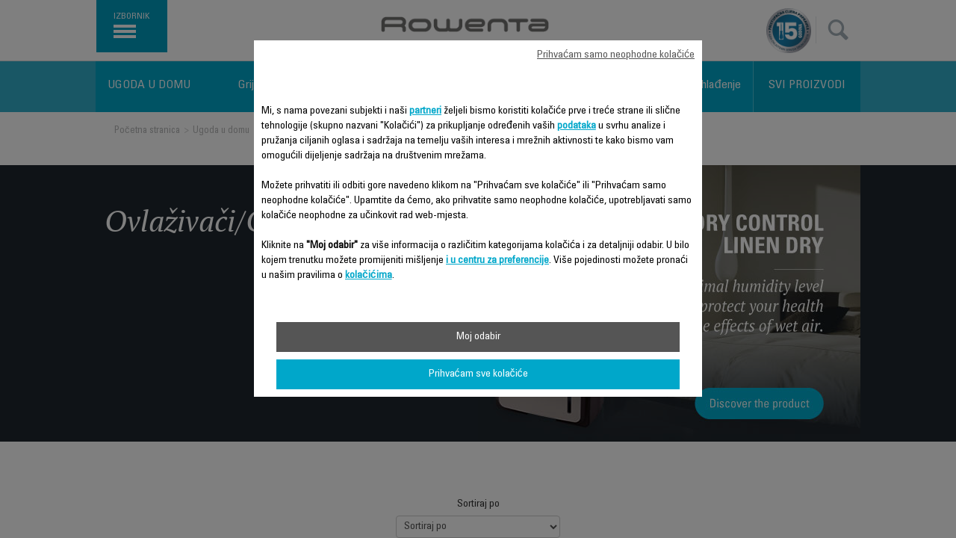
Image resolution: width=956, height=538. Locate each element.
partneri (425, 111)
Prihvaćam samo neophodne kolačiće (616, 55)
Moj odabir (478, 337)
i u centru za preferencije (497, 261)
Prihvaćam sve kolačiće (478, 374)
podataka (576, 126)
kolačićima (368, 275)
